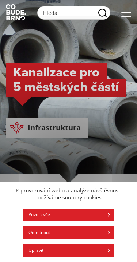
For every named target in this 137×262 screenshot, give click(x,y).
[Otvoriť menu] (126, 13)
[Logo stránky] (16, 13)
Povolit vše (39, 214)
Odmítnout (39, 232)
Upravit (35, 250)
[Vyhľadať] (102, 13)
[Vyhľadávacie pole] (73, 13)
